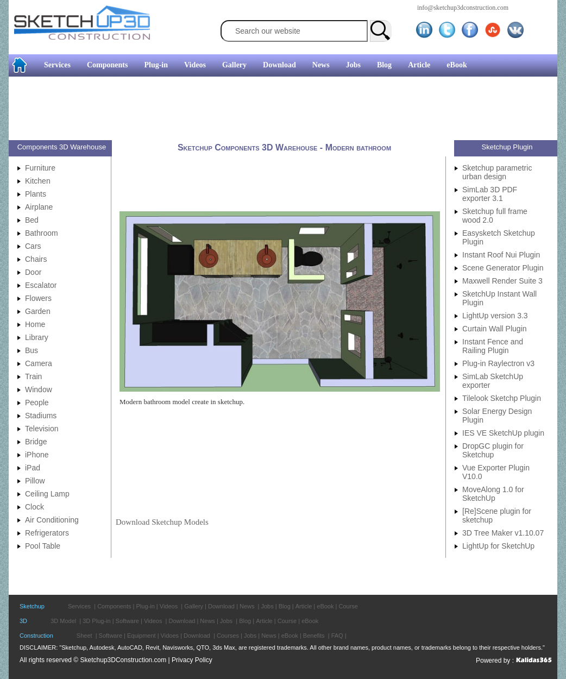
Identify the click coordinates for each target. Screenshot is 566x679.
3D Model (63, 621)
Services (57, 65)
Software (127, 621)
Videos (195, 65)
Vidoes (170, 635)
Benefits (314, 635)
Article (419, 65)
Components (107, 65)
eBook (456, 65)
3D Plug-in (96, 621)
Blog (384, 65)
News (321, 65)
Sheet (84, 635)
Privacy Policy (192, 660)
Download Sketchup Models (162, 522)
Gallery (234, 65)
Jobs (353, 65)
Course (347, 606)
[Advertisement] (278, 109)
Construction (36, 635)
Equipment (141, 635)
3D (23, 621)
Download (279, 65)
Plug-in (156, 65)
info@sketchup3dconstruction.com (462, 7)
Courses (228, 635)
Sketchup (32, 606)
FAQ (337, 635)
